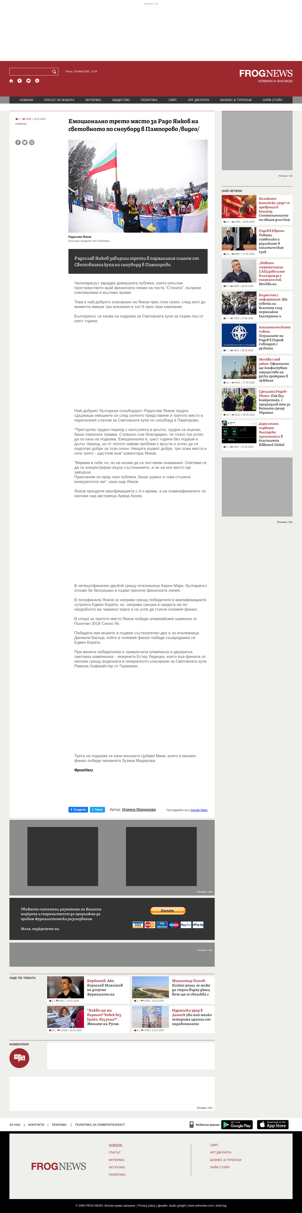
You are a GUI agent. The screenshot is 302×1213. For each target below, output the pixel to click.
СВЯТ (173, 100)
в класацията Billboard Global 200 (271, 436)
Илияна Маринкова (139, 810)
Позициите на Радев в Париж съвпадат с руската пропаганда (275, 339)
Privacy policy (146, 1205)
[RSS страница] (37, 80)
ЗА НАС (15, 1124)
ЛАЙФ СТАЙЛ (272, 100)
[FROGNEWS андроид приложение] (237, 1124)
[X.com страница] (28, 80)
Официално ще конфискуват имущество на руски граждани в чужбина (274, 370)
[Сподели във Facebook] (18, 142)
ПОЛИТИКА (149, 100)
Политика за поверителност (100, 1124)
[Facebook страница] (19, 80)
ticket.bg (221, 1205)
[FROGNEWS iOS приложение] (273, 1124)
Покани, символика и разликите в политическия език (272, 241)
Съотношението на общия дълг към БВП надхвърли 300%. (274, 210)
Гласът (115, 1152)
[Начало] (11, 80)
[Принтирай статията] (31, 142)
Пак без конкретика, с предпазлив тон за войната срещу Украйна (274, 402)
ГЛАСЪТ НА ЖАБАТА (59, 100)
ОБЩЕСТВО (121, 100)
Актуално (117, 1167)
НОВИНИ (26, 100)
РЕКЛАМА (59, 1124)
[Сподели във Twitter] (25, 142)
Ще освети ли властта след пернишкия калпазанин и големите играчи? (274, 307)
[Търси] (55, 71)
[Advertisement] (141, 366)
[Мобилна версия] (205, 1124)
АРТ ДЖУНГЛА (198, 100)
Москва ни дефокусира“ (272, 275)
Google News (199, 810)
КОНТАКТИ (36, 1124)
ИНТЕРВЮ (93, 100)
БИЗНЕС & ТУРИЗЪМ (236, 100)
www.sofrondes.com (201, 1205)
